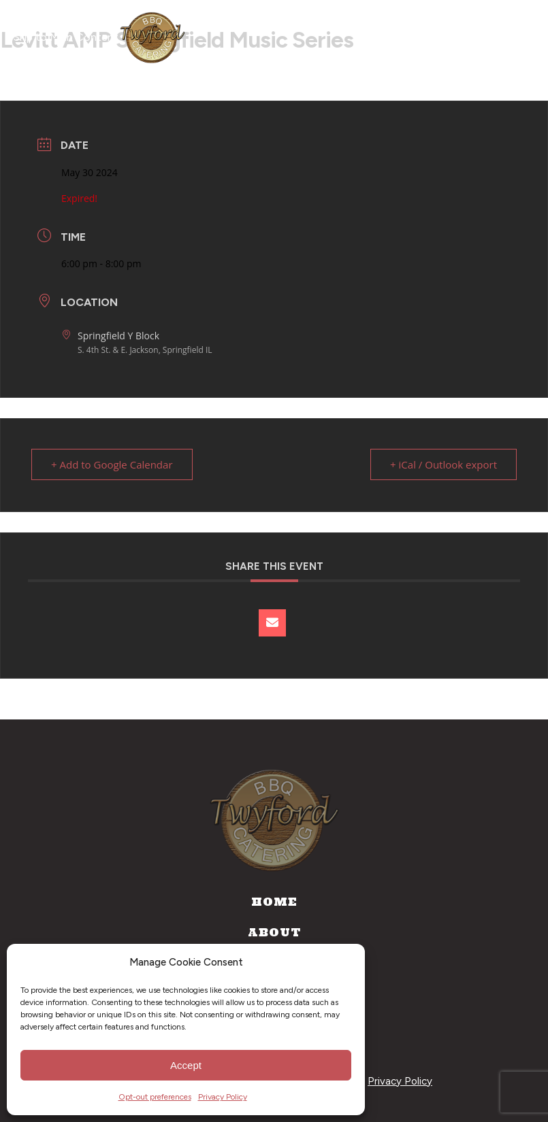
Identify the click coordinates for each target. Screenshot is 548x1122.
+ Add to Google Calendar (112, 464)
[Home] (152, 37)
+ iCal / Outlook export (443, 464)
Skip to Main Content (66, 37)
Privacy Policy (222, 1097)
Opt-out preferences (154, 1097)
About (274, 932)
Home (274, 901)
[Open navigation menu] (512, 37)
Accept (186, 1065)
